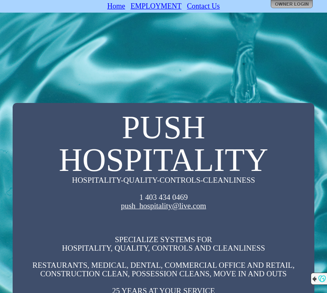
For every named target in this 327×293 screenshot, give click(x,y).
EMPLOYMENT (155, 6)
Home (116, 6)
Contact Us (203, 6)
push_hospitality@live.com (163, 205)
